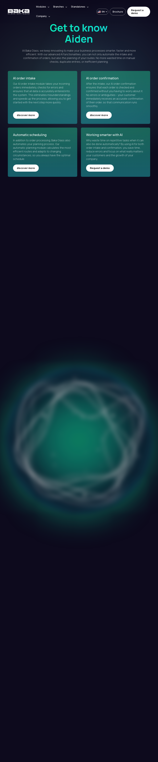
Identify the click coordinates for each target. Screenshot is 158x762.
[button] (43, 7)
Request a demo (137, 12)
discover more (26, 115)
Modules (41, 6)
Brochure (118, 11)
